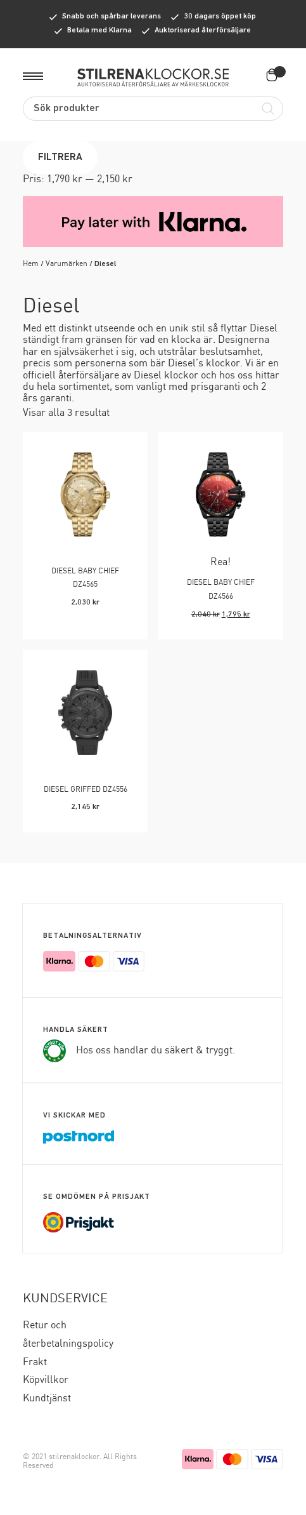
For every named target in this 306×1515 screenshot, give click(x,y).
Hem (31, 264)
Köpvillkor (45, 1380)
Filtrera (60, 157)
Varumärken (66, 264)
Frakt (35, 1362)
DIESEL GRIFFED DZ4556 (85, 789)
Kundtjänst (47, 1398)
